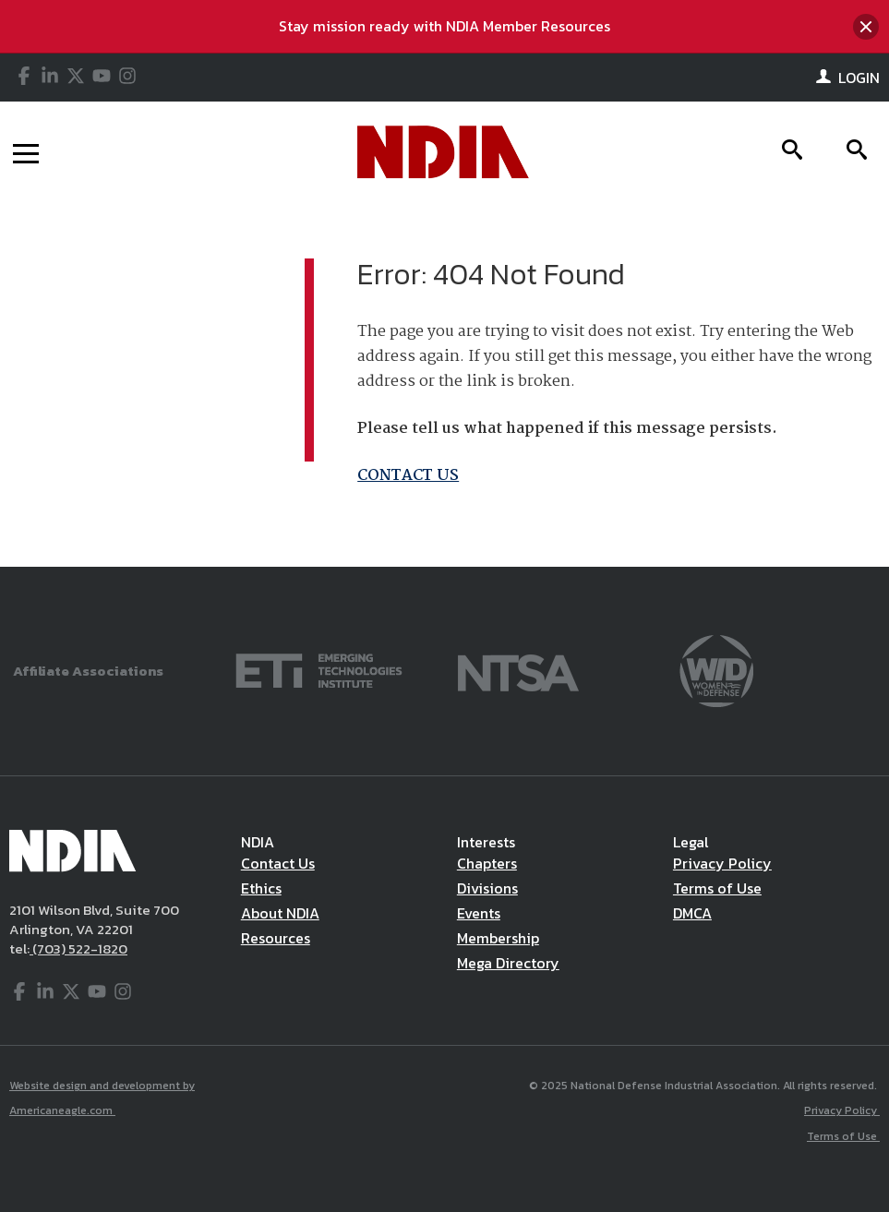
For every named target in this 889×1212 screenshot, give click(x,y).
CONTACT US (408, 475)
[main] (444, 384)
